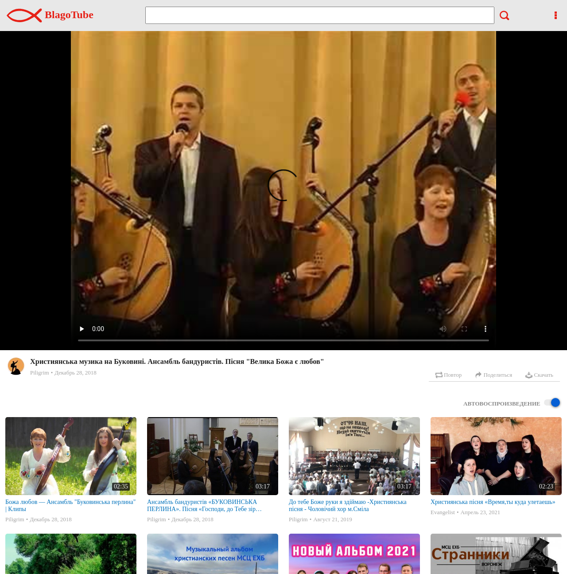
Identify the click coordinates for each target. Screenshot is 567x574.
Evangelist (443, 512)
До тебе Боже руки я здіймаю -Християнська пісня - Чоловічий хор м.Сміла (348, 505)
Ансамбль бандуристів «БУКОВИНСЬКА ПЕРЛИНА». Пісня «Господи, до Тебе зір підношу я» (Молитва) (202, 506)
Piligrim (39, 372)
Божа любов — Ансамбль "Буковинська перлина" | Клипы (70, 505)
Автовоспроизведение (511, 403)
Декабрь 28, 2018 (75, 372)
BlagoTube (50, 14)
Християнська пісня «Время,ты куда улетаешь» (493, 502)
